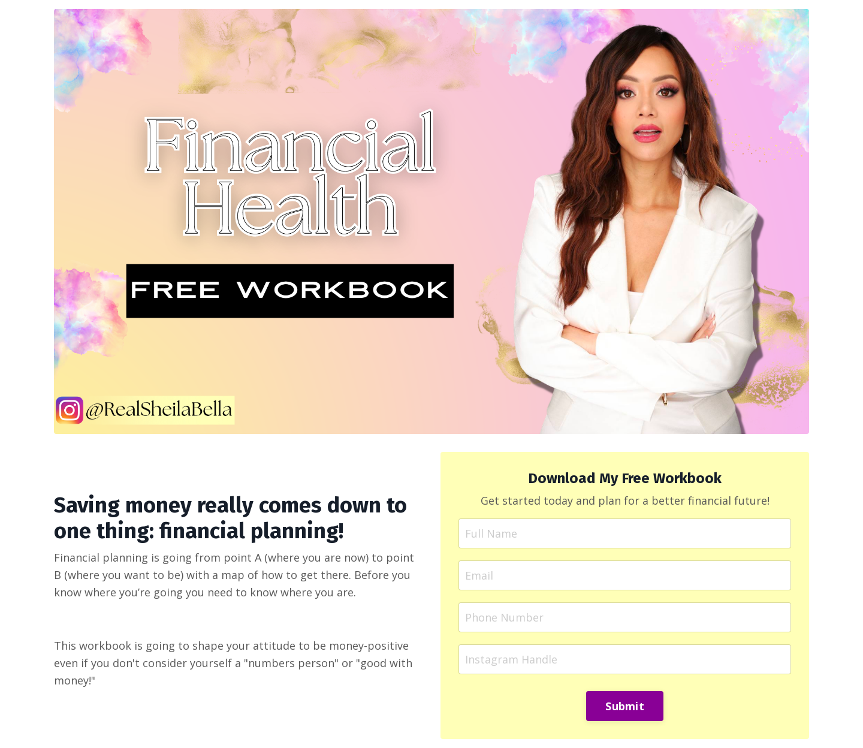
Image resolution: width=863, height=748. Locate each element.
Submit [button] (624, 706)
